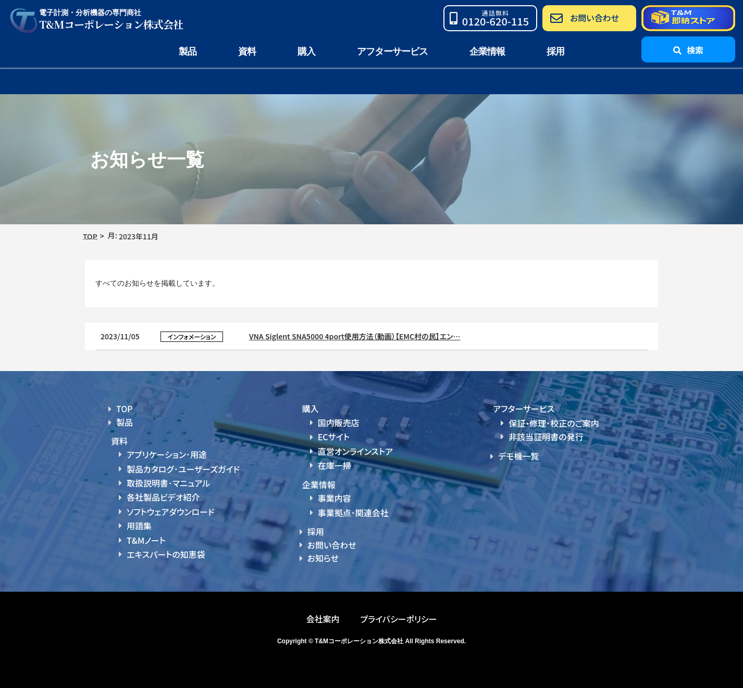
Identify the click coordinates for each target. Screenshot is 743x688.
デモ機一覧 (518, 456)
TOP (124, 408)
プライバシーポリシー (398, 619)
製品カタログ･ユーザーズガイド (183, 469)
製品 (124, 422)
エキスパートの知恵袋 (166, 554)
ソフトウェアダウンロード (171, 511)
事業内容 (334, 498)
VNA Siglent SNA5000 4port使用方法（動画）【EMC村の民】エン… (355, 336)
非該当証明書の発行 (546, 436)
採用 (555, 51)
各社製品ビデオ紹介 (163, 497)
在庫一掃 (334, 465)
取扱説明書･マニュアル (168, 483)
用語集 (139, 525)
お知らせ (323, 558)
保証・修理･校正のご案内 (554, 423)
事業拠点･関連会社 (353, 512)
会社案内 (322, 619)
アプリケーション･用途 (167, 454)
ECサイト (334, 436)
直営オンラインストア (355, 451)
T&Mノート (146, 540)
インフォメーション (191, 336)
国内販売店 (339, 422)
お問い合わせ (331, 545)
